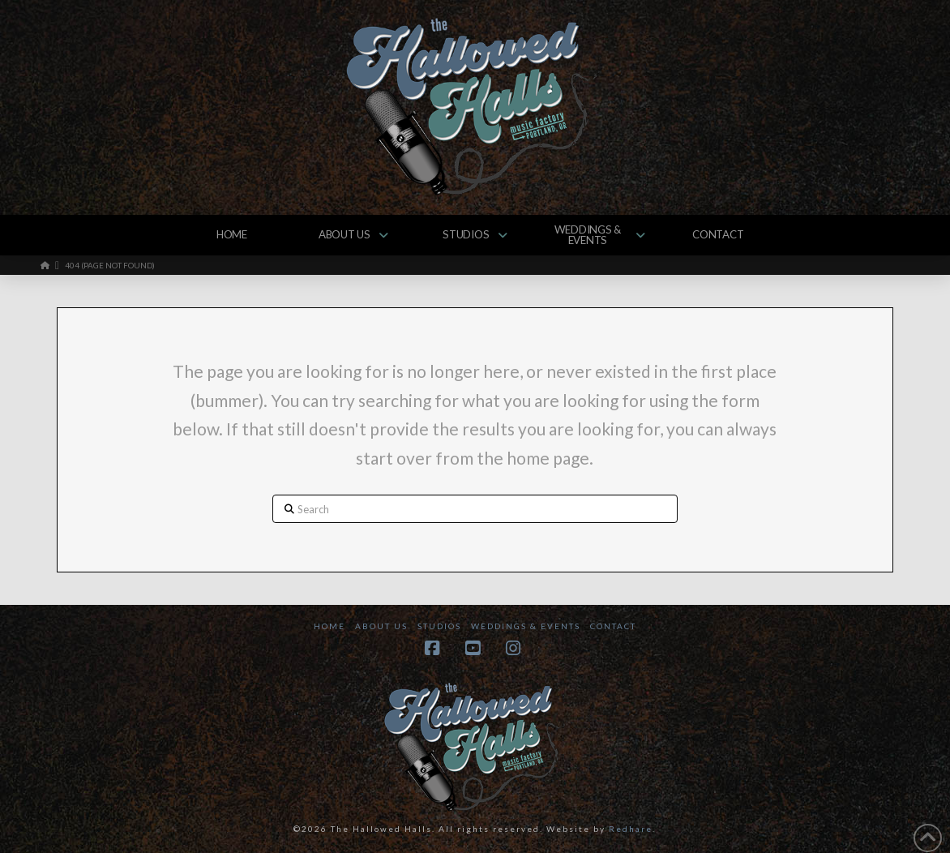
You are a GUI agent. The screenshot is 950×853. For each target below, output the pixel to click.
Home (329, 626)
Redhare (631, 829)
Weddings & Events (525, 626)
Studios (439, 626)
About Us (381, 626)
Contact (613, 626)
